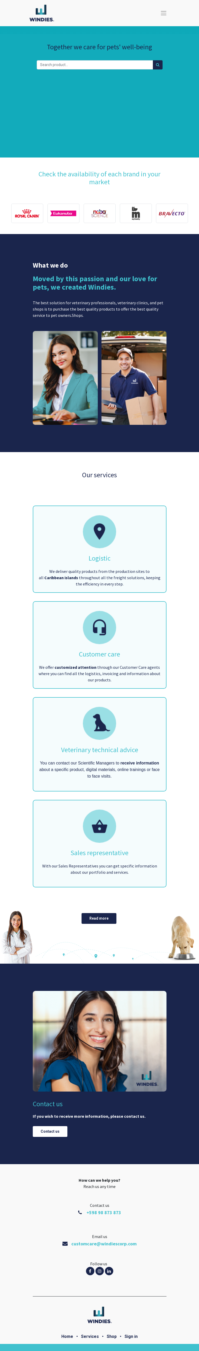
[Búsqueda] (158, 64)
